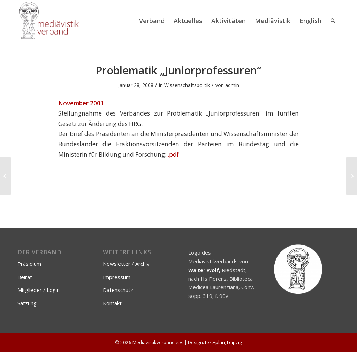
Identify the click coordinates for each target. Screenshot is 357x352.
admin (232, 85)
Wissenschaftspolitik (187, 85)
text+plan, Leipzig (223, 342)
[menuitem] (152, 20)
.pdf (173, 155)
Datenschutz (118, 289)
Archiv (142, 263)
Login (53, 289)
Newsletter (116, 263)
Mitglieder (29, 289)
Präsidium (29, 263)
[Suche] (333, 20)
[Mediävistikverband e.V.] (49, 20)
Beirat (24, 276)
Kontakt (112, 303)
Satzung (27, 303)
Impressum (116, 276)
